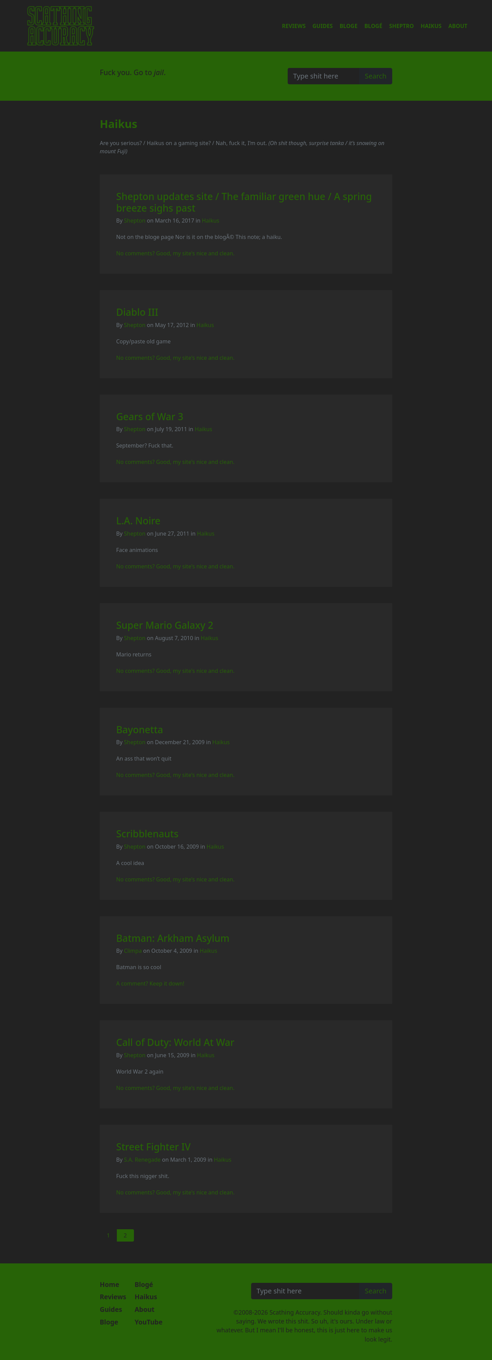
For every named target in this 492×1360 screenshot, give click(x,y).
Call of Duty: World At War (175, 1042)
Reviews (293, 26)
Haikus (431, 26)
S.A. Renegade (142, 1159)
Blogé (373, 26)
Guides (323, 26)
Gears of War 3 (149, 416)
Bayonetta (139, 729)
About (457, 26)
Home (109, 1284)
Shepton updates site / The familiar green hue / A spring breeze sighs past (244, 202)
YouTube (149, 1322)
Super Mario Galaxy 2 (164, 625)
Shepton (135, 220)
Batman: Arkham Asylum (173, 938)
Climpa (133, 950)
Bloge (348, 26)
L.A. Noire (138, 520)
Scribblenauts (147, 833)
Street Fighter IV (153, 1146)
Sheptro (401, 26)
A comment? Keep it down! (150, 983)
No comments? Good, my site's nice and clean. (175, 253)
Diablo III (137, 312)
